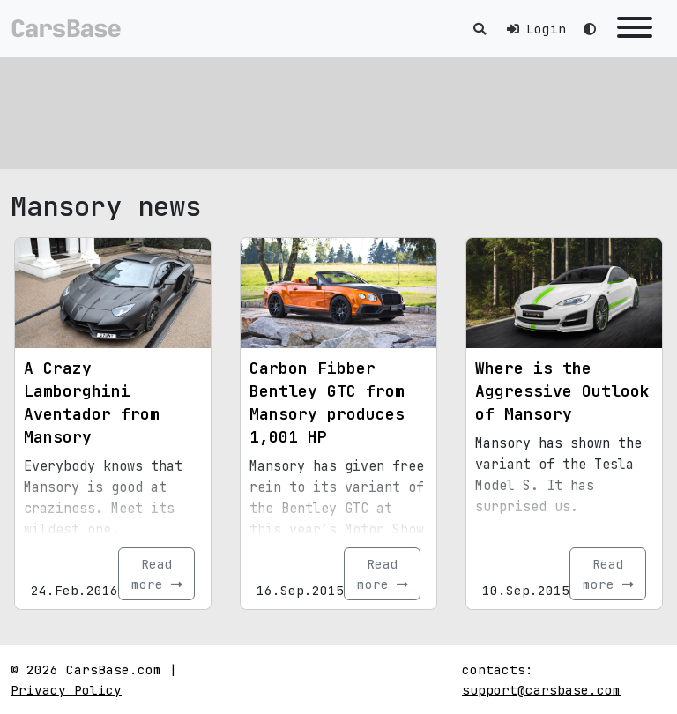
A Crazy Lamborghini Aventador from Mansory (92, 402)
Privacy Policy (66, 689)
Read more (156, 573)
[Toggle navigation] (634, 28)
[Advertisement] (338, 110)
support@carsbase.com (541, 689)
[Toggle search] (479, 29)
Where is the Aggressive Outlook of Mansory (562, 391)
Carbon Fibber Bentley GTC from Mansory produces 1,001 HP (327, 402)
